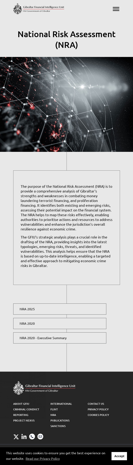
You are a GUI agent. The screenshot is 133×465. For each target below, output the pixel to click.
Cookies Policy (98, 414)
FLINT (54, 409)
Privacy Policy (98, 409)
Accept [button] (119, 456)
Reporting (20, 414)
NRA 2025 (27, 309)
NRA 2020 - (43, 338)
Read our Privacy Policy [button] (43, 458)
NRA (53, 414)
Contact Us (96, 403)
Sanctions (58, 426)
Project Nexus (24, 420)
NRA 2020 (27, 323)
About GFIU (21, 403)
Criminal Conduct (26, 409)
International (61, 403)
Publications (59, 420)
